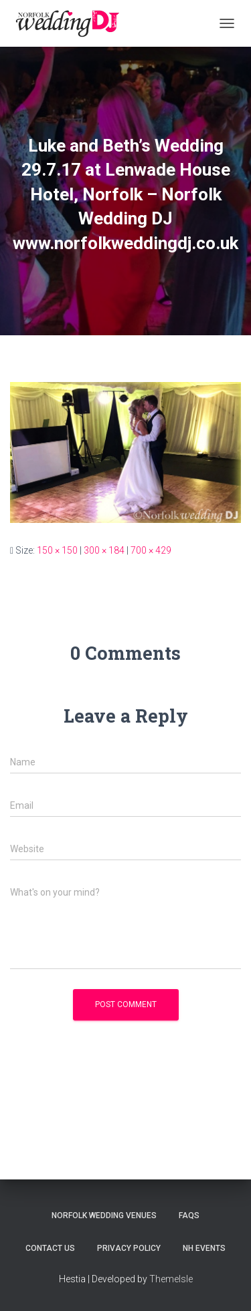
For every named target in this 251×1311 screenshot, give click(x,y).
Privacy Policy (129, 1248)
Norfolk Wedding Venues (104, 1215)
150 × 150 (57, 550)
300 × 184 (104, 550)
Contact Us (50, 1248)
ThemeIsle (171, 1279)
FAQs (189, 1215)
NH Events (204, 1248)
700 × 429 (151, 550)
